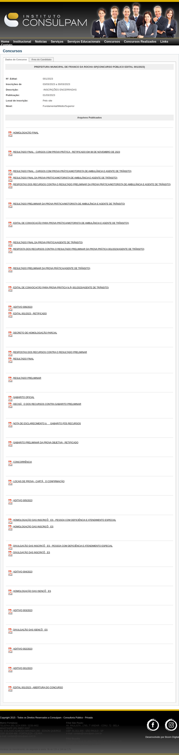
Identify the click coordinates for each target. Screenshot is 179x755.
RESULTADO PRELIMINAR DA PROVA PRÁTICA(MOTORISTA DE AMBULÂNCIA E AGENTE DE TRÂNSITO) (69, 204)
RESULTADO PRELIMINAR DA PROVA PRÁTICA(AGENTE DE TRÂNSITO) (51, 268)
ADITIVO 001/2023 (22, 668)
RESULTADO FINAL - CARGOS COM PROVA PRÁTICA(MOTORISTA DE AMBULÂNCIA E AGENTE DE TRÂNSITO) (72, 171)
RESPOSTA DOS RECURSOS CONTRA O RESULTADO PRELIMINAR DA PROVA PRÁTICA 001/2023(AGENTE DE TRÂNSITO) (78, 249)
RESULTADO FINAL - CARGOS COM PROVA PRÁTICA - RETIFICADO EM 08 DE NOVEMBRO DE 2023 (66, 152)
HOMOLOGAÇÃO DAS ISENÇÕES (32, 591)
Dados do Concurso (16, 59)
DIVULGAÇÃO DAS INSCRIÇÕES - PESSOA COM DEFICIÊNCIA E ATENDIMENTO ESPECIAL (63, 546)
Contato (6, 45)
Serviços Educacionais (83, 41)
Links (164, 41)
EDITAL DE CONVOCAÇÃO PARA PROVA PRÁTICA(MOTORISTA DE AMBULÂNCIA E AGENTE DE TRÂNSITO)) (71, 223)
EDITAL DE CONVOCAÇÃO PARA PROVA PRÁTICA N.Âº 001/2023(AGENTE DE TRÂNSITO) (61, 287)
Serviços (57, 41)
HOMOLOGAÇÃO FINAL (26, 132)
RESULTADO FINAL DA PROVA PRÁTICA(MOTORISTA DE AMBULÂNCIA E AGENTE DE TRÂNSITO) (65, 177)
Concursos (112, 41)
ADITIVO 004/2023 (22, 571)
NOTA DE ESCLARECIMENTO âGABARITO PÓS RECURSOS (47, 423)
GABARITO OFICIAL (23, 397)
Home (5, 41)
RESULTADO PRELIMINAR (27, 378)
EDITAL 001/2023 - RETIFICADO (30, 313)
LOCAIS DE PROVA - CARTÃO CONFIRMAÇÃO (39, 481)
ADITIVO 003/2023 (22, 610)
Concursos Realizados (140, 41)
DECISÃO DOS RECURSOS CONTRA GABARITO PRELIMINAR (47, 404)
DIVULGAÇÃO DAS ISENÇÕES (30, 629)
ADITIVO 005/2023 (22, 500)
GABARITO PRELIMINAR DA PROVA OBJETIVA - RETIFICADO (45, 442)
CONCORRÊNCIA (22, 462)
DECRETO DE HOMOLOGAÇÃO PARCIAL (35, 332)
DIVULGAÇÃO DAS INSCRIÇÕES (31, 552)
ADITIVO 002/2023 (22, 649)
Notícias (41, 41)
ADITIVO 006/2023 (22, 307)
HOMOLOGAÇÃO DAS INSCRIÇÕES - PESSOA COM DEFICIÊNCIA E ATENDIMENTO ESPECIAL (64, 520)
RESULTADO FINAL (23, 359)
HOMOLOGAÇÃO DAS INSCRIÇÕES (33, 526)
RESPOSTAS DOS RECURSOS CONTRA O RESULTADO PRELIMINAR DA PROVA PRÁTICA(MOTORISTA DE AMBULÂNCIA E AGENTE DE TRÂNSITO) (92, 184)
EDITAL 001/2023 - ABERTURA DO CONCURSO (38, 687)
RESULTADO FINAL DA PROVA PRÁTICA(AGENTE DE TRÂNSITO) (48, 242)
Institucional (22, 41)
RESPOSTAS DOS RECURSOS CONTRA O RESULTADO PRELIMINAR (50, 352)
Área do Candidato (41, 59)
